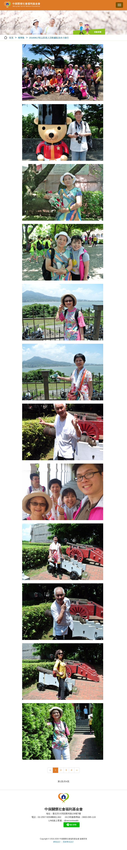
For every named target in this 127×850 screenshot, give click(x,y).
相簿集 (21, 37)
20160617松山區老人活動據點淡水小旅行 (49, 37)
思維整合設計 (68, 842)
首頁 (11, 37)
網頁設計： (57, 842)
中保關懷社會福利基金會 (22, 5)
